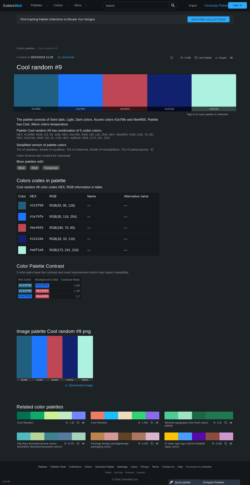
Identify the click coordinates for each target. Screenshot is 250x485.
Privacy (145, 466)
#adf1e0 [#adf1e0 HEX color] (22, 247)
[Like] (171, 58)
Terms (155, 466)
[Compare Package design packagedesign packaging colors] (157, 443)
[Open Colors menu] (67, 6)
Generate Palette (216, 5)
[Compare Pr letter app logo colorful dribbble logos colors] (231, 443)
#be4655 (36, 228)
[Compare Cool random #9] (231, 57)
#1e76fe (36, 216)
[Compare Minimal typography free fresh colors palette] (231, 422)
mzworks (207, 466)
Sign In (237, 5)
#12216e (36, 239)
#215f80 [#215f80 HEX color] (22, 203)
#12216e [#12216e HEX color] (22, 236)
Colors (12, 6)
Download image (79, 385)
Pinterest (129, 472)
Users (134, 466)
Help (180, 466)
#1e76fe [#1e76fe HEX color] (22, 214)
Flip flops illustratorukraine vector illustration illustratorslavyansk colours (39, 445)
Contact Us (168, 466)
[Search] (140, 6)
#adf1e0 (36, 250)
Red (34, 167)
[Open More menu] (46, 6)
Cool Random (25, 422)
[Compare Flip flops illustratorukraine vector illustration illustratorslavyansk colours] (83, 443)
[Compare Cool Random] (83, 422)
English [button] (193, 5)
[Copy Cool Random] (78, 422)
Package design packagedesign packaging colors (110, 445)
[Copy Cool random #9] (152, 149)
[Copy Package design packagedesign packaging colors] (152, 443)
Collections (75, 466)
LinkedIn (141, 472)
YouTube (118, 472)
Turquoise (51, 167)
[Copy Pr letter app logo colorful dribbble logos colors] (226, 443)
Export (221, 57)
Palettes (36, 5)
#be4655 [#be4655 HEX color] (22, 225)
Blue (22, 167)
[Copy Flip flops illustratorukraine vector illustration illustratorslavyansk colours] (78, 443)
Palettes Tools (58, 466)
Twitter (108, 472)
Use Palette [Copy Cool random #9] (203, 57)
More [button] (77, 5)
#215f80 (36, 205)
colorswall (68, 57)
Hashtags (122, 466)
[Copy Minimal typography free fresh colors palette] (226, 422)
